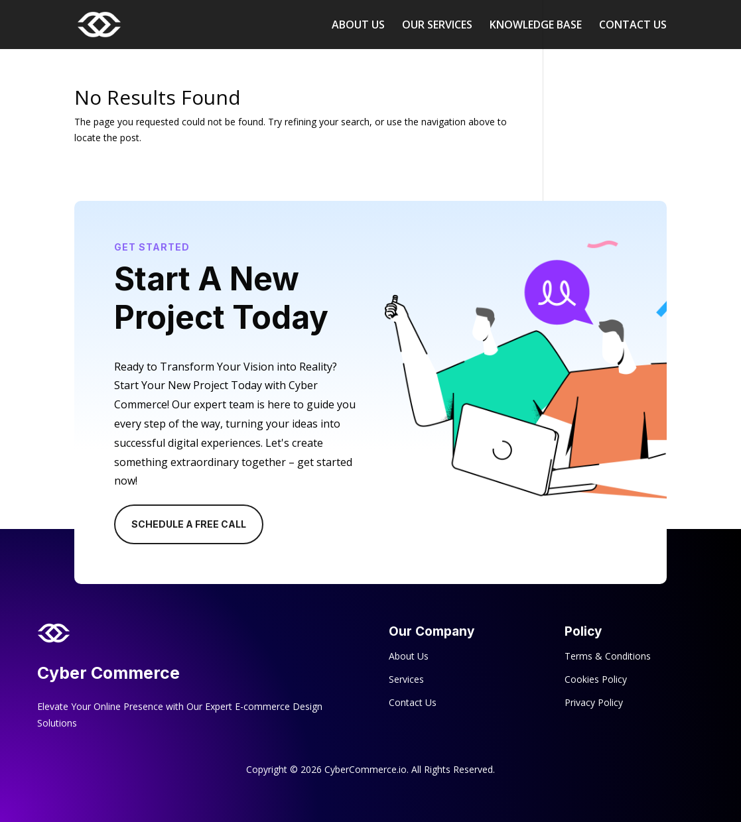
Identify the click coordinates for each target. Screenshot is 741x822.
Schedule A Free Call (188, 524)
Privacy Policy (594, 702)
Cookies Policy (596, 679)
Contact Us (413, 702)
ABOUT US (358, 26)
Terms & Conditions (608, 656)
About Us (409, 656)
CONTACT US (633, 26)
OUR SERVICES (437, 26)
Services (406, 679)
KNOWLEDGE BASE (536, 26)
